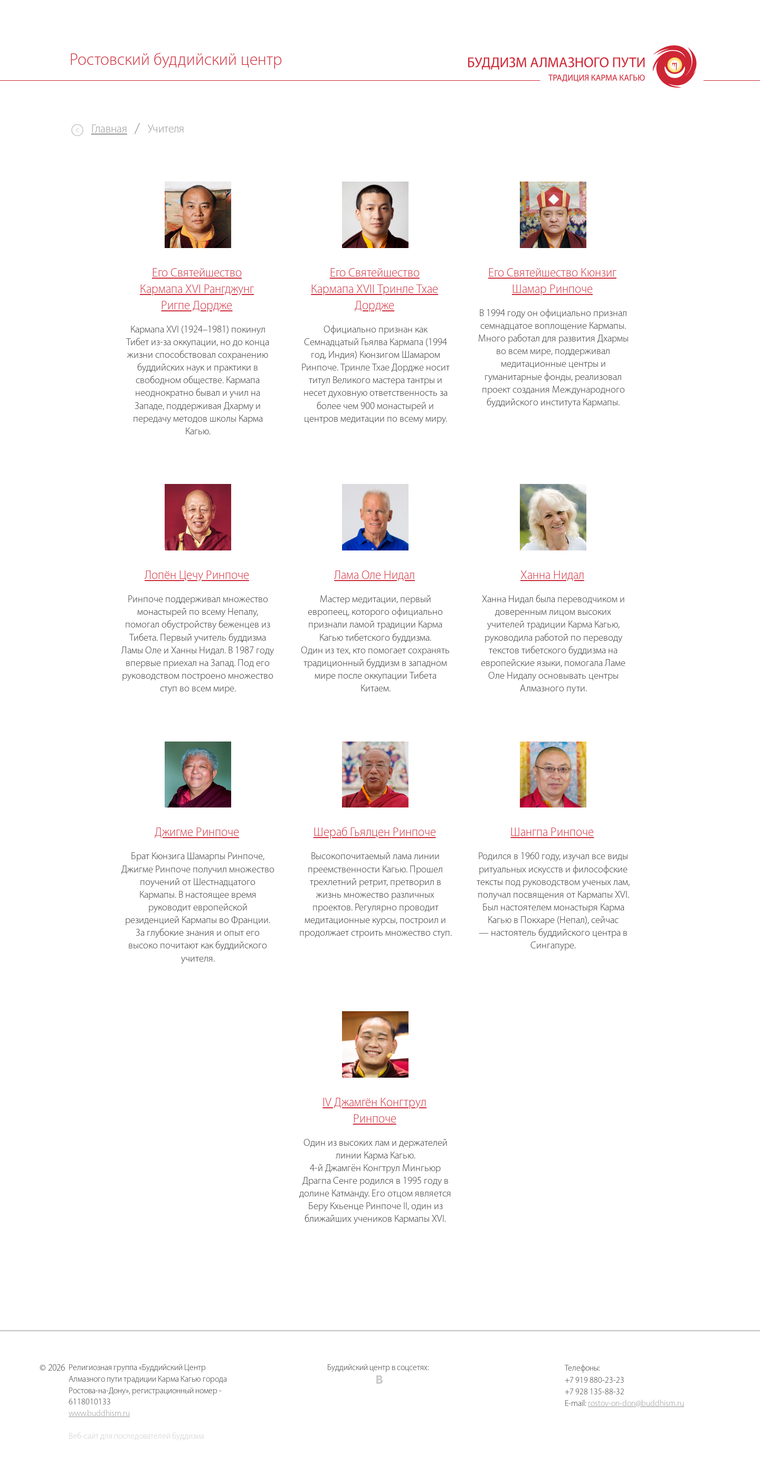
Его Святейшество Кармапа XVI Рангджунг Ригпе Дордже (197, 290)
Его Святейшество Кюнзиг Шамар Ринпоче (552, 282)
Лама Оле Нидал (374, 576)
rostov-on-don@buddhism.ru (636, 1404)
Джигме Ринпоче (197, 833)
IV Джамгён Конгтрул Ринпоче (374, 1111)
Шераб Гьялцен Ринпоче (375, 833)
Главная (109, 129)
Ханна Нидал (552, 576)
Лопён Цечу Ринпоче (197, 576)
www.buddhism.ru (99, 1414)
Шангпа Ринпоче (552, 833)
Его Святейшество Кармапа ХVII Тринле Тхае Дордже (374, 290)
